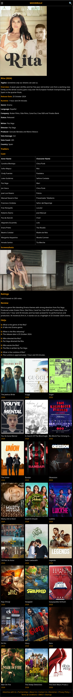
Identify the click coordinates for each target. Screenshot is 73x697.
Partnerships (23, 692)
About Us (33, 692)
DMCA (41, 695)
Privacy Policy (64, 692)
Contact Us (43, 692)
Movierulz (36, 3)
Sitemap (48, 695)
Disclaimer (53, 692)
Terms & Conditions (29, 695)
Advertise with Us (9, 692)
